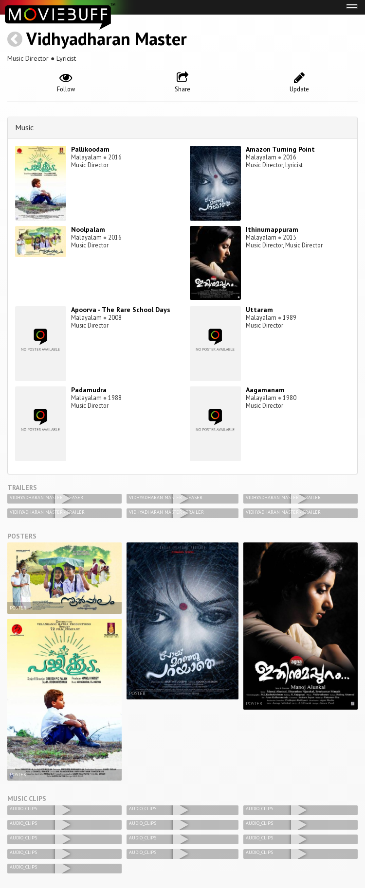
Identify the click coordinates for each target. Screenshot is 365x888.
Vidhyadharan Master (106, 38)
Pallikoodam (90, 149)
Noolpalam (88, 229)
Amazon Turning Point (280, 149)
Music (24, 127)
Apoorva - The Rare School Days (120, 309)
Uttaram (259, 309)
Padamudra (89, 389)
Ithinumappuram (272, 229)
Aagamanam (265, 389)
